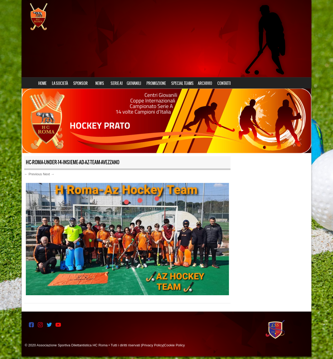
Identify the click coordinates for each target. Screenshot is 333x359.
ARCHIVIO (205, 83)
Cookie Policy (174, 345)
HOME (42, 83)
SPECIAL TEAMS (182, 83)
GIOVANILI (134, 83)
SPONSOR (80, 83)
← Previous (33, 174)
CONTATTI (224, 83)
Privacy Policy (152, 345)
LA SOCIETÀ (60, 83)
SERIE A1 (117, 83)
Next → (48, 174)
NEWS (99, 83)
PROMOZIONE (156, 83)
